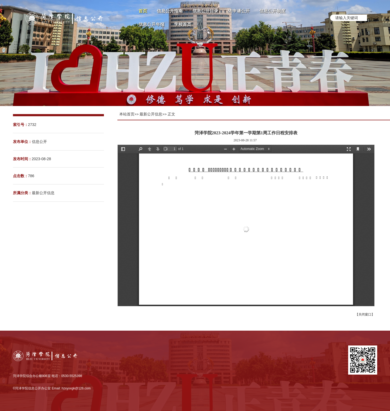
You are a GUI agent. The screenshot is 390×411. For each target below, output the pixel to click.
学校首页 (182, 24)
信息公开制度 (272, 11)
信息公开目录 (205, 11)
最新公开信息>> (153, 114)
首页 (142, 11)
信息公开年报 (151, 24)
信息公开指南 (170, 11)
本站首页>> (129, 114)
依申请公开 (239, 11)
